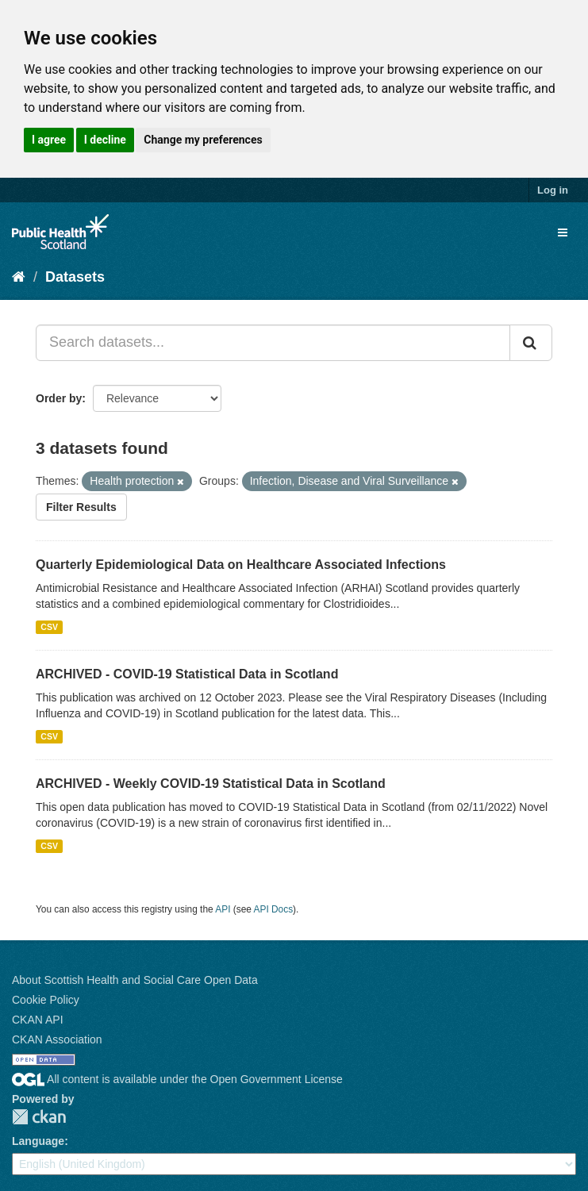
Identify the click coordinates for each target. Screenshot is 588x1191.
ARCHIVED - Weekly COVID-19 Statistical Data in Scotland (211, 783)
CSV (49, 627)
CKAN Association (57, 1039)
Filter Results (81, 507)
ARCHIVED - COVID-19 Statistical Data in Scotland (187, 674)
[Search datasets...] (273, 343)
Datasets (75, 277)
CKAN (39, 1116)
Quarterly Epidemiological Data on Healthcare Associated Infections (241, 564)
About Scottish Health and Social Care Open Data (135, 980)
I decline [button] (105, 139)
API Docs (274, 909)
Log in (552, 190)
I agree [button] (49, 139)
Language (38, 1141)
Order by (59, 398)
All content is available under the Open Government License (177, 1079)
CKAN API (37, 1019)
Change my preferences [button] (203, 139)
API (222, 909)
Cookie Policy (45, 999)
